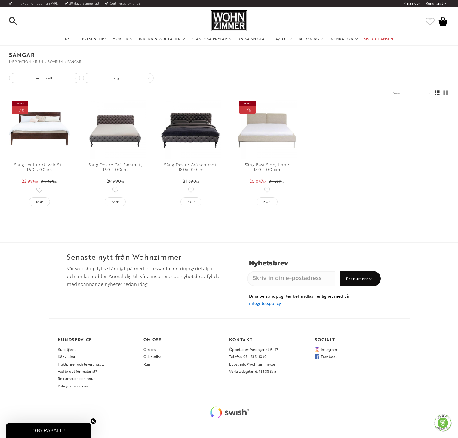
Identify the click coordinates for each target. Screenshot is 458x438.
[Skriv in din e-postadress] (291, 278)
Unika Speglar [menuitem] (252, 38)
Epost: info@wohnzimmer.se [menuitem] (252, 364)
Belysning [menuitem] (309, 38)
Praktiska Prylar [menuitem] (209, 38)
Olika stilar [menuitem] (152, 356)
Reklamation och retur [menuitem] (76, 378)
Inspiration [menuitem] (342, 38)
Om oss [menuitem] (149, 349)
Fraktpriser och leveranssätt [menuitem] (81, 364)
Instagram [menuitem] (329, 349)
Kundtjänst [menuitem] (434, 3)
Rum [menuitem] (147, 364)
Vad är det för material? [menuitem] (77, 371)
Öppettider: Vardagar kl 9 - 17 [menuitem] (253, 349)
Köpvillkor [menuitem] (66, 356)
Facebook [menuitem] (329, 356)
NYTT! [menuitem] (70, 38)
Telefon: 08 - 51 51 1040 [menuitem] (248, 356)
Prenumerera (359, 278)
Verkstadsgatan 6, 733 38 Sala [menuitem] (252, 371)
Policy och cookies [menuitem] (73, 386)
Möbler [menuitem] (120, 38)
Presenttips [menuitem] (94, 38)
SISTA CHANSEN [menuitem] (378, 38)
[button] (18, 21)
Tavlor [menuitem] (280, 38)
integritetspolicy (265, 303)
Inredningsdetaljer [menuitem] (160, 38)
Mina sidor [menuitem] (412, 3)
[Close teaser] (93, 421)
